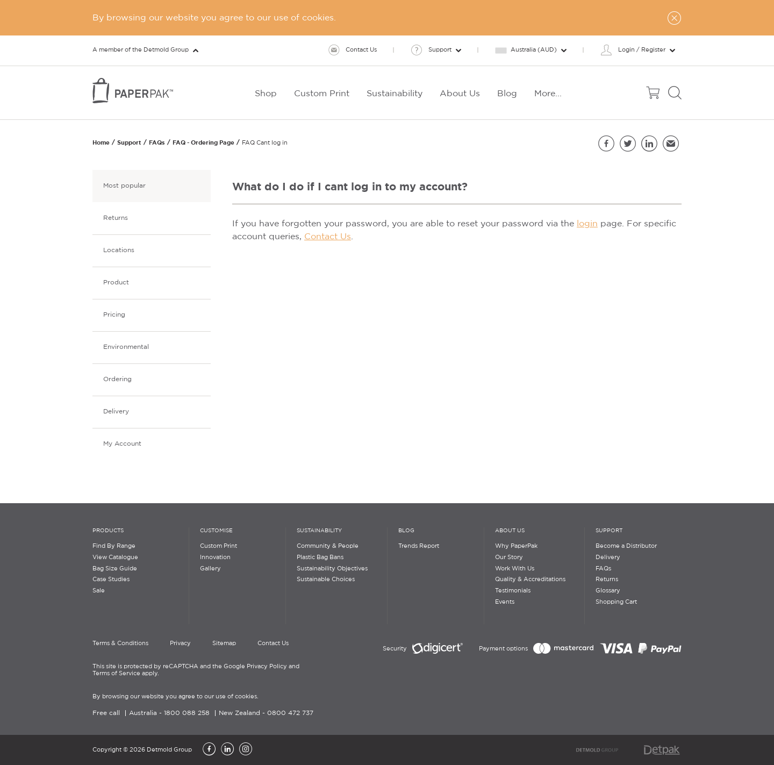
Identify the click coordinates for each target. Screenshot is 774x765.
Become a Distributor (626, 546)
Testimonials (513, 591)
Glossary (608, 591)
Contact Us (327, 237)
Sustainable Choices (326, 579)
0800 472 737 (290, 713)
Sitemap (224, 643)
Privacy (180, 643)
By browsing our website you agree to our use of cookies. (175, 696)
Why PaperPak (516, 546)
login (587, 224)
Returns (607, 579)
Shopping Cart (616, 602)
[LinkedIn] (227, 749)
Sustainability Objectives (332, 568)
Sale (98, 591)
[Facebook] (209, 749)
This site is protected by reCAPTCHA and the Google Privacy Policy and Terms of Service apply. (195, 670)
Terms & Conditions (120, 643)
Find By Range (113, 546)
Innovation (215, 557)
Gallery (210, 568)
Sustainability (319, 530)
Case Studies (111, 579)
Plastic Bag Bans (320, 557)
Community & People (328, 546)
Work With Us (514, 568)
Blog (406, 530)
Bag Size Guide (114, 568)
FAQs (157, 142)
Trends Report (418, 546)
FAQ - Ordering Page (203, 142)
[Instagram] (245, 749)
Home (101, 142)
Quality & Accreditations (530, 579)
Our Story (509, 557)
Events (504, 602)
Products (108, 530)
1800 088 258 (187, 713)
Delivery (608, 557)
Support (129, 142)
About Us (510, 530)
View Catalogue (115, 557)
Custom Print (218, 546)
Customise (216, 530)
